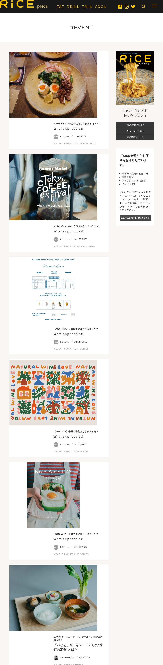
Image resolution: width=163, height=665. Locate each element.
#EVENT (58, 78)
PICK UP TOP (144, 489)
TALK (87, 7)
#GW (92, 78)
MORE (59, 455)
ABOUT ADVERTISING (45, 646)
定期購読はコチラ (135, 137)
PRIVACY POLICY (146, 646)
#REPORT (80, 275)
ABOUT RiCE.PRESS (18, 646)
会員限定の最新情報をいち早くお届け (81, 612)
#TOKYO (69, 275)
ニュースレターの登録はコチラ (135, 218)
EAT (60, 7)
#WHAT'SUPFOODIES (76, 78)
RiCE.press (63, 71)
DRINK (73, 7)
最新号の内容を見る (135, 124)
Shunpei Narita (65, 268)
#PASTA (68, 364)
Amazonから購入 (135, 131)
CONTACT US (69, 646)
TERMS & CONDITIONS (120, 646)
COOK (101, 7)
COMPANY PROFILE (92, 646)
